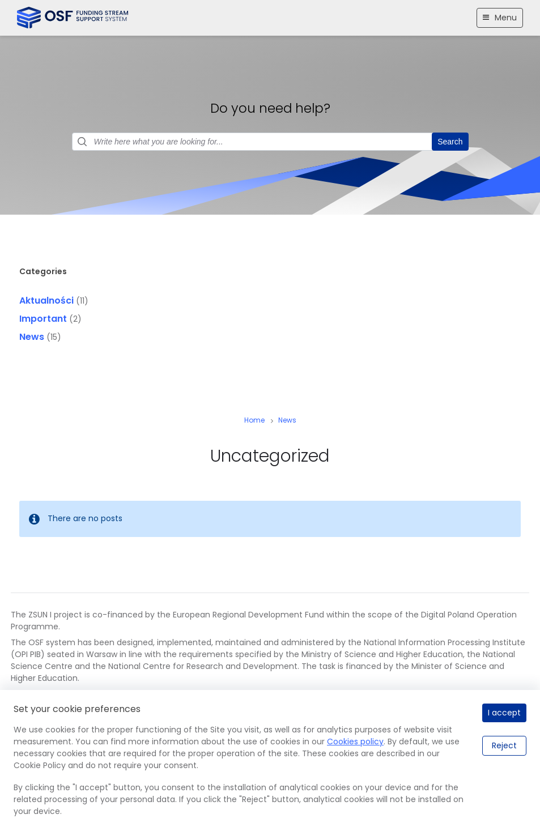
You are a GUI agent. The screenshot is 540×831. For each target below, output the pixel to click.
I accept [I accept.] (504, 712)
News (31, 336)
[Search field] (270, 142)
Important (43, 318)
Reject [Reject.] (504, 745)
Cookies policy (355, 741)
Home (254, 420)
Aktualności (46, 300)
